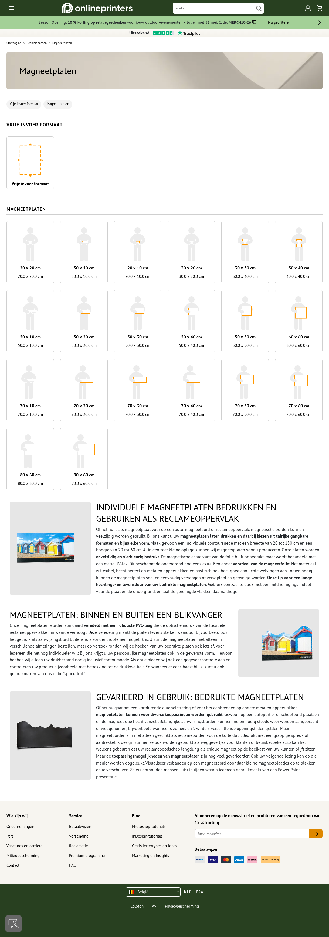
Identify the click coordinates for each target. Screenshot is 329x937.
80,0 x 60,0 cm (30, 483)
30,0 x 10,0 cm (84, 276)
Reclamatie (78, 845)
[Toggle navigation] (11, 8)
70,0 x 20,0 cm (84, 414)
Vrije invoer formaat (24, 104)
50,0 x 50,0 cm (245, 345)
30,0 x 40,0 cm (298, 276)
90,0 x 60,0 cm (84, 483)
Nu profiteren (279, 22)
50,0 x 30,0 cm (137, 345)
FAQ (72, 865)
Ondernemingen (20, 826)
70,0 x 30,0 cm (137, 414)
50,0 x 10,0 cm (30, 345)
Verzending (79, 836)
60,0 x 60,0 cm (298, 345)
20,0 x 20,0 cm (30, 276)
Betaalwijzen (80, 826)
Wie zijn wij (17, 815)
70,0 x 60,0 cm (298, 414)
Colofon (137, 906)
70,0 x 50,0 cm (245, 414)
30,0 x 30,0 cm (245, 276)
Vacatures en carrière (24, 845)
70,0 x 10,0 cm (30, 414)
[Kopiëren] (254, 22)
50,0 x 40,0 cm (191, 345)
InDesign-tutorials (147, 836)
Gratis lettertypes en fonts (154, 845)
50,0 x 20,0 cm (84, 345)
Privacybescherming (182, 906)
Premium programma (87, 855)
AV (154, 906)
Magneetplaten (58, 104)
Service (75, 815)
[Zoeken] (213, 8)
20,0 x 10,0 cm (137, 276)
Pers (9, 836)
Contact (12, 865)
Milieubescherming (22, 855)
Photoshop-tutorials (148, 826)
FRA (199, 891)
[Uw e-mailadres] (252, 833)
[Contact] (13, 923)
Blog (136, 815)
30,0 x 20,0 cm (191, 276)
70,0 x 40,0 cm (191, 414)
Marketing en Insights (150, 855)
